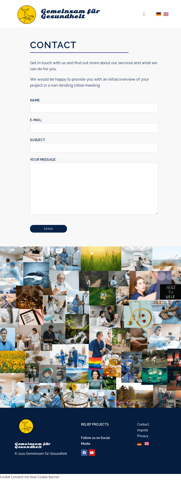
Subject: (94, 143)
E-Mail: (94, 123)
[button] (143, 13)
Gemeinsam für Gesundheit (70, 14)
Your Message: (94, 174)
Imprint (142, 430)
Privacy (142, 436)
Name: (94, 104)
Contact (143, 424)
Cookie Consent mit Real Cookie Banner (30, 477)
